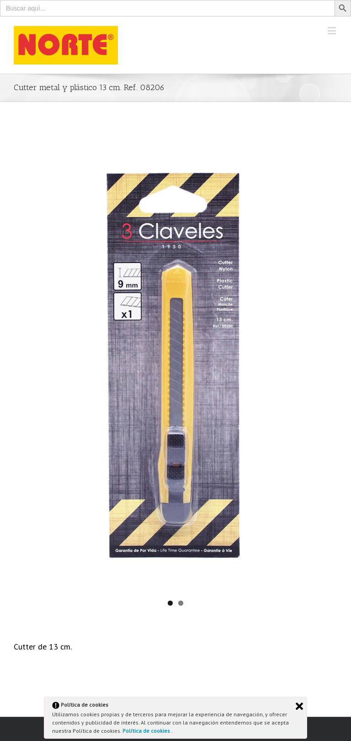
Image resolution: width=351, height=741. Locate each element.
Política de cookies (146, 730)
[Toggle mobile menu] (332, 30)
